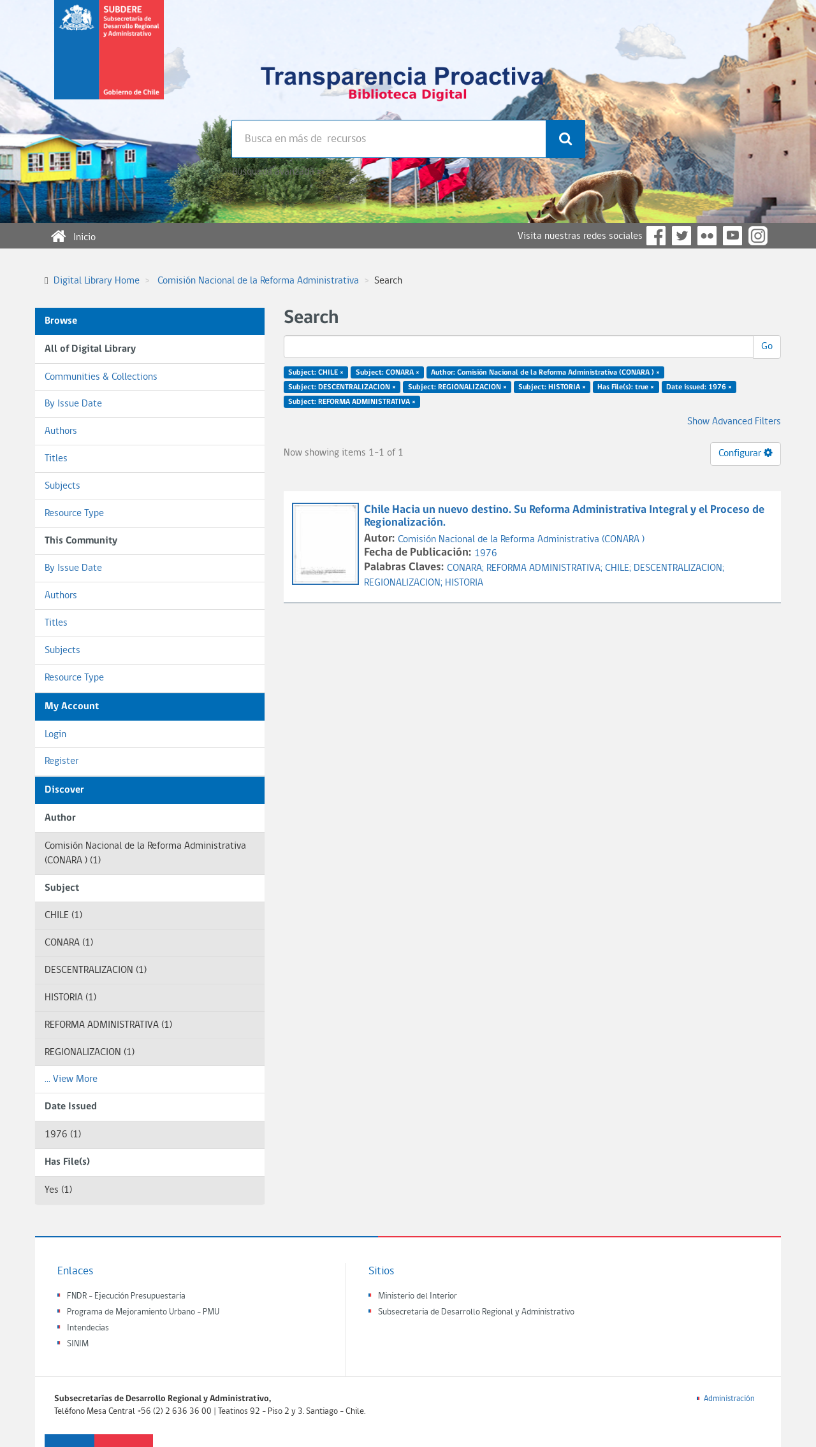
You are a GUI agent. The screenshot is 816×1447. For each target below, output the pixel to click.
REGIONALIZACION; (404, 583)
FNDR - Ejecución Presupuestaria (126, 1296)
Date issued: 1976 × (699, 387)
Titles (56, 459)
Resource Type (74, 513)
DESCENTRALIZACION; (679, 568)
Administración (729, 1399)
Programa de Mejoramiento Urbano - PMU (143, 1312)
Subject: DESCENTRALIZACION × (342, 387)
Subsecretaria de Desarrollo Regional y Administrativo (476, 1312)
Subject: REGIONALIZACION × (457, 387)
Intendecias (88, 1328)
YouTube (732, 235)
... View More (71, 1079)
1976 (485, 554)
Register (61, 761)
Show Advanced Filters (734, 422)
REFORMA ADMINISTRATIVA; (545, 568)
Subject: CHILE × (316, 373)
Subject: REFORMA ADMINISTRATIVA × (352, 401)
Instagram (758, 235)
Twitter (681, 235)
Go (767, 347)
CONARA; (466, 568)
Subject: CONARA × (387, 373)
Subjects (62, 486)
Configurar (745, 453)
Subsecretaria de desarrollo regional (109, 60)
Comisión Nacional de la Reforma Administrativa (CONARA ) (521, 540)
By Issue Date (73, 404)
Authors (61, 431)
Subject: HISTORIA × (552, 387)
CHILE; (619, 568)
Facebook (656, 235)
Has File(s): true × (625, 387)
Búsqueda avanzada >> (278, 172)
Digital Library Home (97, 281)
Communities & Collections (101, 377)
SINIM (78, 1344)
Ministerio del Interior (417, 1296)
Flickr (707, 235)
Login (55, 735)
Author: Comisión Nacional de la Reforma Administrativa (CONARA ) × (545, 373)
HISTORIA (464, 583)
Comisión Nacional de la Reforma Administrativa (258, 281)
